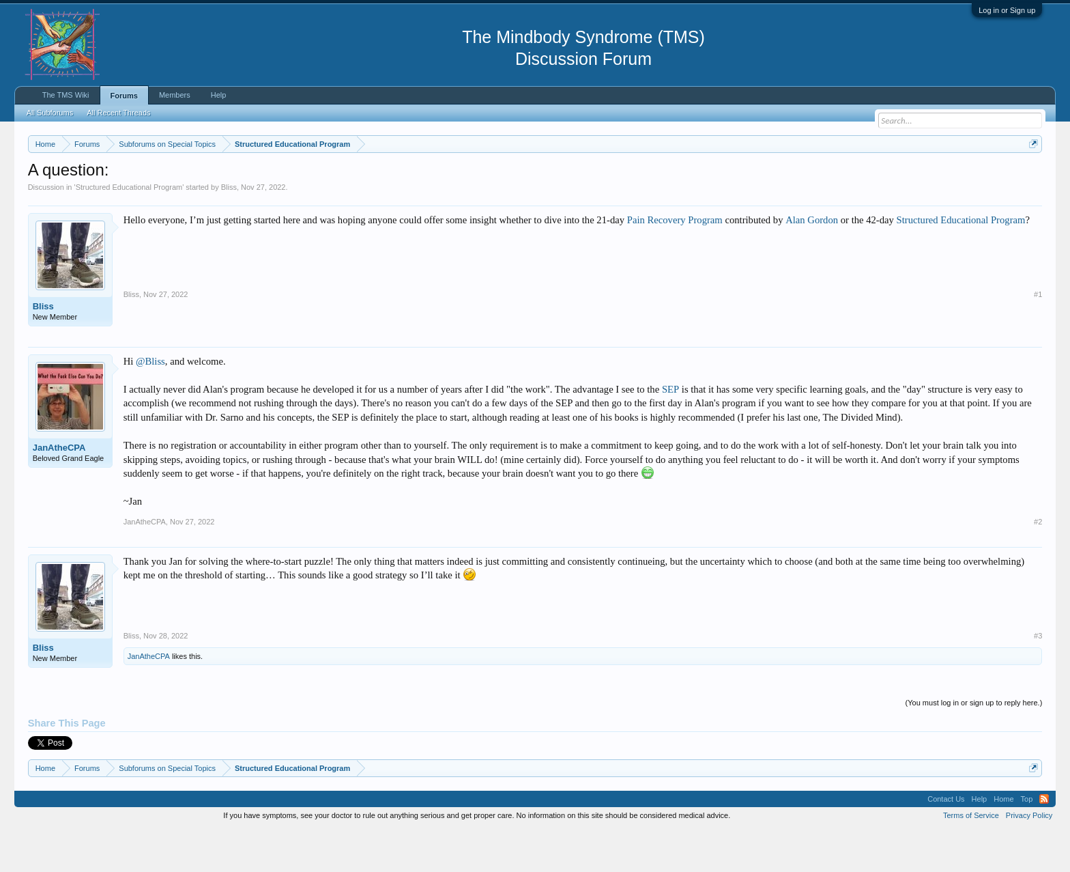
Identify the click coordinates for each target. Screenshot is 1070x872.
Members (174, 95)
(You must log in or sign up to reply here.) (974, 744)
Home (1003, 840)
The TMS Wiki (65, 95)
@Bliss (150, 402)
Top (1027, 840)
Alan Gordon (811, 260)
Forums (124, 96)
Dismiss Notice (1031, 176)
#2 (1038, 563)
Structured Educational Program (129, 228)
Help (219, 95)
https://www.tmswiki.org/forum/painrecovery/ (652, 177)
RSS (1044, 840)
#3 (1038, 677)
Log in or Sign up (1007, 10)
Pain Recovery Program (675, 260)
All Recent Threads (118, 113)
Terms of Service (971, 857)
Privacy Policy (1029, 857)
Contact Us (945, 840)
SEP (670, 430)
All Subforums (50, 113)
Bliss (229, 228)
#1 (1038, 335)
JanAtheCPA (59, 488)
